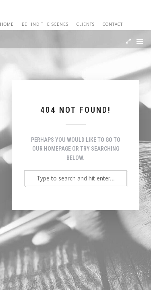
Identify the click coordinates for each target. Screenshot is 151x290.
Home (7, 24)
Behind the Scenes (45, 24)
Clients (86, 24)
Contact (113, 24)
